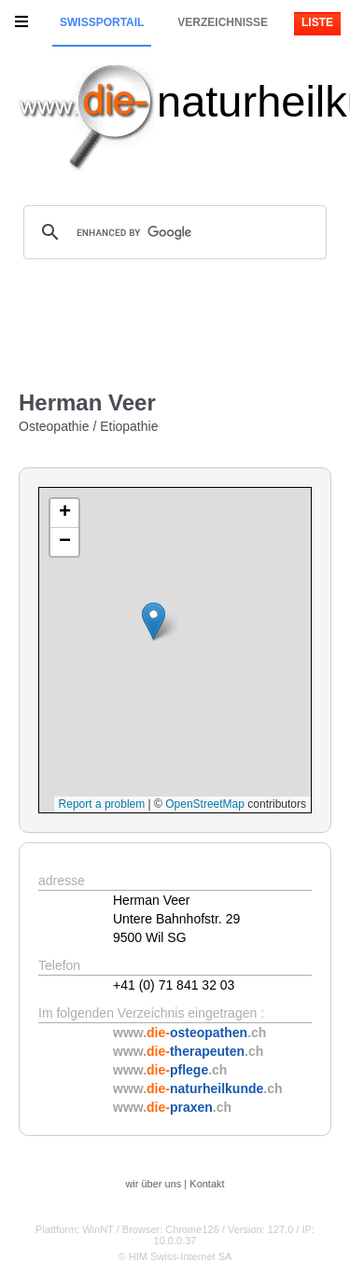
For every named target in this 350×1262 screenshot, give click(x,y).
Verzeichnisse (222, 22)
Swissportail (102, 22)
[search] (172, 232)
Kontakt (206, 1183)
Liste (317, 22)
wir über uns (153, 1183)
